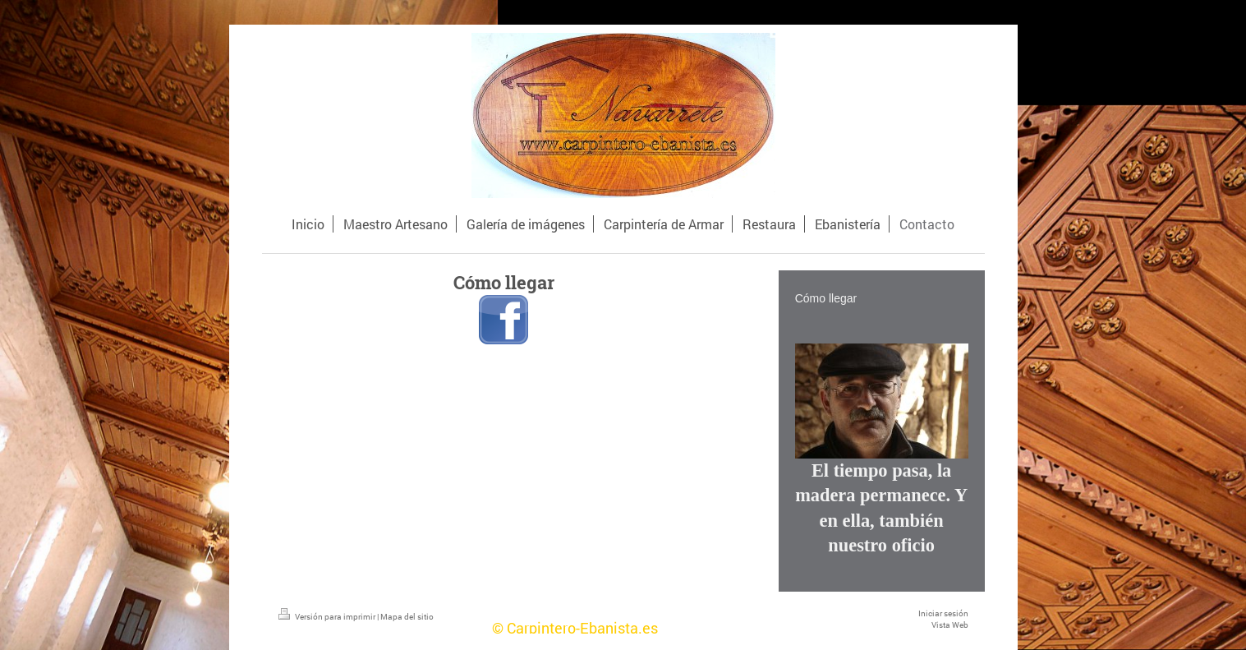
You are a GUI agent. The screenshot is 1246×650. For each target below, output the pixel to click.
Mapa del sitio (407, 616)
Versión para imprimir (327, 616)
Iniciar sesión (943, 613)
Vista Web (949, 625)
